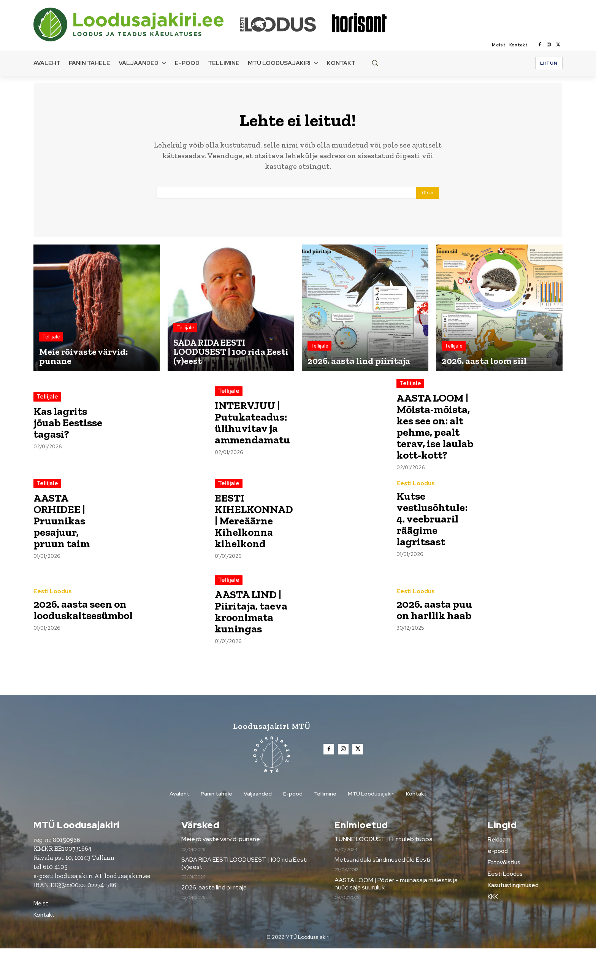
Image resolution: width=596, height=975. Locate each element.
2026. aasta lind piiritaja (214, 914)
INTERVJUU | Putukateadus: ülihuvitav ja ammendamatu (255, 426)
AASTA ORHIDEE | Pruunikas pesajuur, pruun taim (63, 547)
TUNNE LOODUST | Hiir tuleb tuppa (383, 866)
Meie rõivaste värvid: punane (220, 866)
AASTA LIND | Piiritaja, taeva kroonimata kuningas (253, 638)
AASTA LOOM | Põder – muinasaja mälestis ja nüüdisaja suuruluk (396, 910)
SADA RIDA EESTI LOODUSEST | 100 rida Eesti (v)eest (244, 890)
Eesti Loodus (415, 510)
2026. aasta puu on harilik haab (433, 636)
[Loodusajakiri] (136, 24)
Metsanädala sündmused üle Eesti (382, 887)
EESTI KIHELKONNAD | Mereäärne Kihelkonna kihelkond (256, 547)
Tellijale (51, 340)
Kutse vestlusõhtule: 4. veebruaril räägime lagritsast (434, 545)
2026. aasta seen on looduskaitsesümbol (87, 635)
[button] (374, 62)
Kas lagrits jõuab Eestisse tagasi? (70, 426)
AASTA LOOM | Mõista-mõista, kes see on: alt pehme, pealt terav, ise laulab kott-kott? (435, 441)
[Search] (427, 196)
